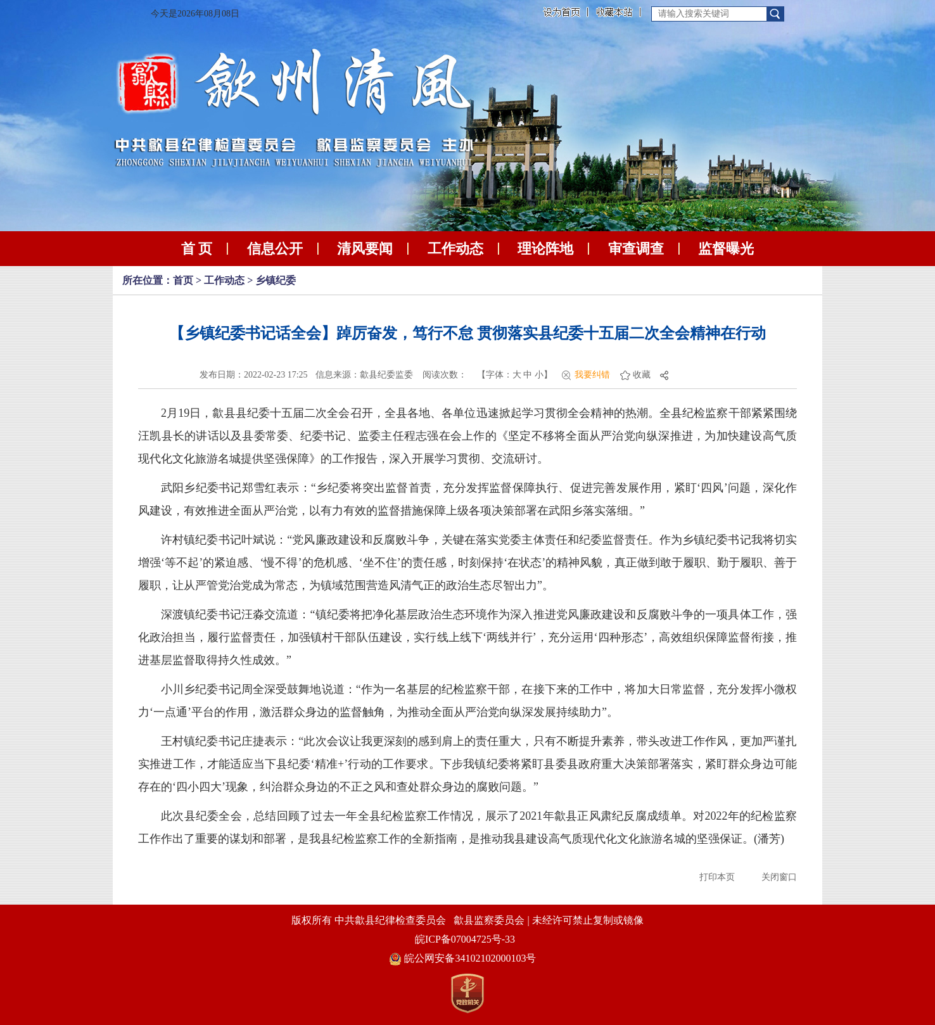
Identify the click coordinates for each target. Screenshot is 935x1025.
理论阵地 (545, 249)
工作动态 (455, 249)
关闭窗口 (779, 877)
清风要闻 (365, 249)
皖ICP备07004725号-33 (465, 939)
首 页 (197, 249)
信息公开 (275, 249)
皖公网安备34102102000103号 (463, 958)
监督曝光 (726, 249)
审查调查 (636, 249)
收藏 (642, 374)
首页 (183, 280)
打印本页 (717, 877)
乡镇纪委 (275, 280)
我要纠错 (592, 374)
